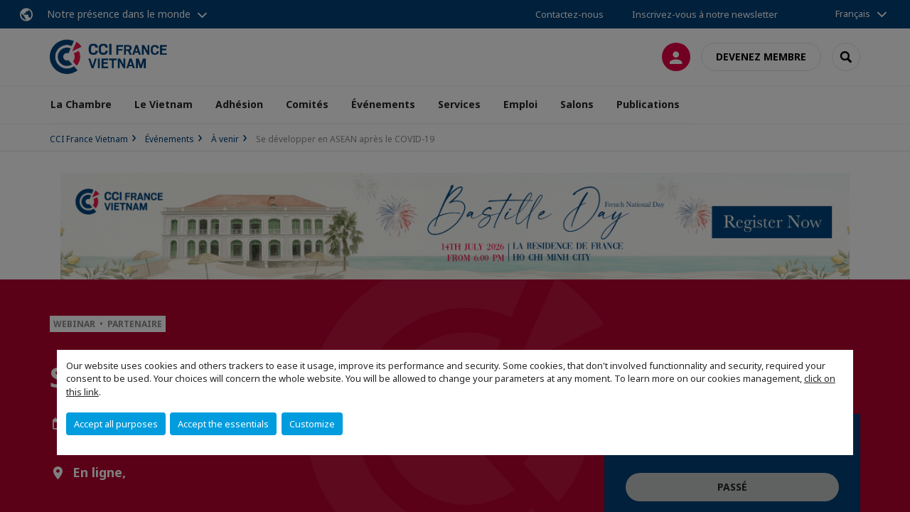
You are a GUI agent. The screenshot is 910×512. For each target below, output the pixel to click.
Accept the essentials (223, 423)
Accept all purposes (116, 423)
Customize (312, 423)
